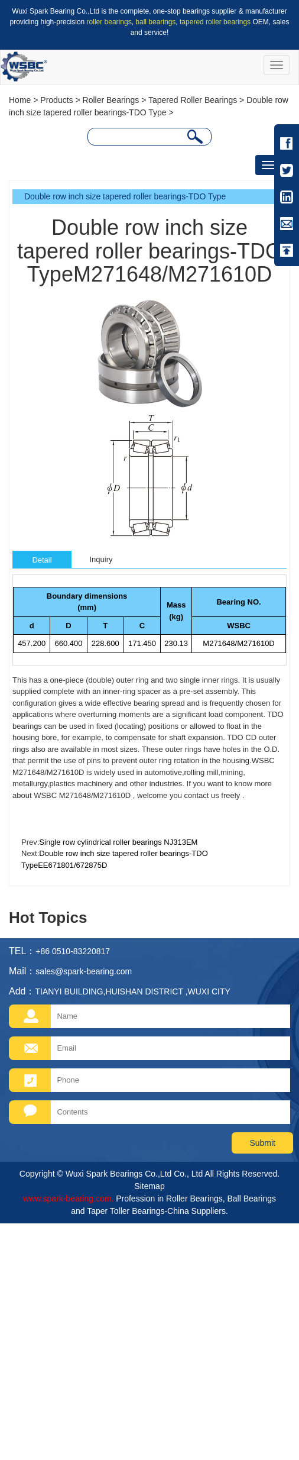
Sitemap (149, 1186)
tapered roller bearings (215, 22)
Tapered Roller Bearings (192, 100)
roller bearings (109, 22)
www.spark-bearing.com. (68, 1198)
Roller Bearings (111, 100)
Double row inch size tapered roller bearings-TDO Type (125, 196)
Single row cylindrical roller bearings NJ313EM (118, 842)
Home (20, 100)
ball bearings (155, 22)
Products (56, 100)
